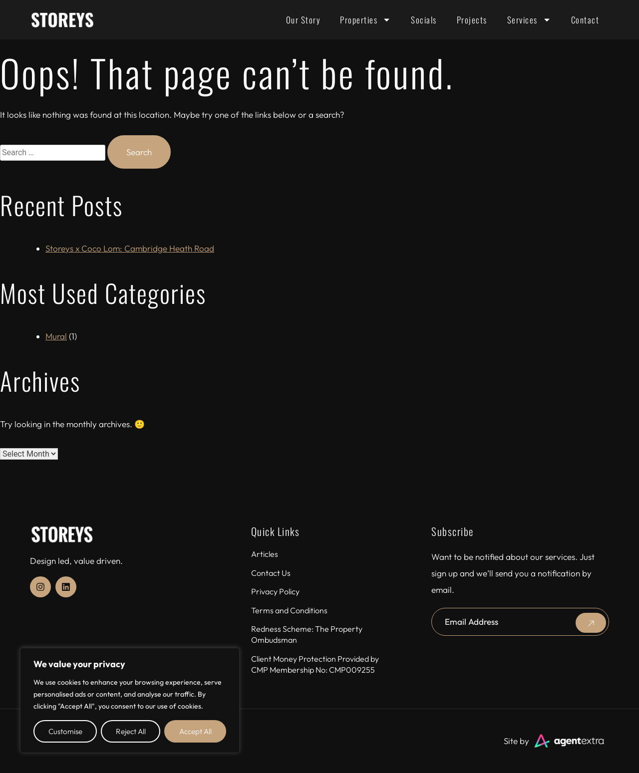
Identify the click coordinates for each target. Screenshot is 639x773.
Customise (65, 731)
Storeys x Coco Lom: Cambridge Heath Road (129, 248)
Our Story (303, 19)
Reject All (131, 731)
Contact (585, 19)
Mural (56, 336)
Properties (365, 19)
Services (529, 19)
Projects (472, 19)
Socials (424, 19)
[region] (130, 700)
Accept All (195, 731)
